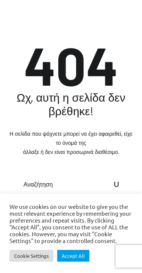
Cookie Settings (31, 256)
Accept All (73, 256)
